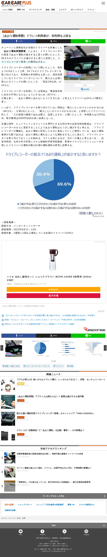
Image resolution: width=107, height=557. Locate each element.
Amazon (53, 289)
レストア (62, 9)
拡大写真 (86, 89)
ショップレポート (25, 505)
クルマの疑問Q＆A (86, 505)
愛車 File (21, 9)
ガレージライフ (76, 9)
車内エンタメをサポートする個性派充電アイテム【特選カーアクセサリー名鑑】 (40, 324)
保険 (71, 366)
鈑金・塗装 (50, 9)
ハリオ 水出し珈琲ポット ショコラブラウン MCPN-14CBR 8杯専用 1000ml (49, 277)
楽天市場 (53, 295)
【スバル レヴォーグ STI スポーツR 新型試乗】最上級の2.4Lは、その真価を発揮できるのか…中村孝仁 (50, 315)
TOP (54, 525)
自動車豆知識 (10, 510)
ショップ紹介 (7, 9)
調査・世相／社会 (12, 366)
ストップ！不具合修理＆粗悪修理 (49, 505)
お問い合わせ (54, 541)
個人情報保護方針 (65, 538)
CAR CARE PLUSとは (43, 538)
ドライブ (59, 366)
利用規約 (55, 538)
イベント (91, 9)
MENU (103, 3)
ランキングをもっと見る (53, 496)
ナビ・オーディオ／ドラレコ (37, 366)
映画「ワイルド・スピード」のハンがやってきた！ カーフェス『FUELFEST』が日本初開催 (45, 320)
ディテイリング (35, 9)
